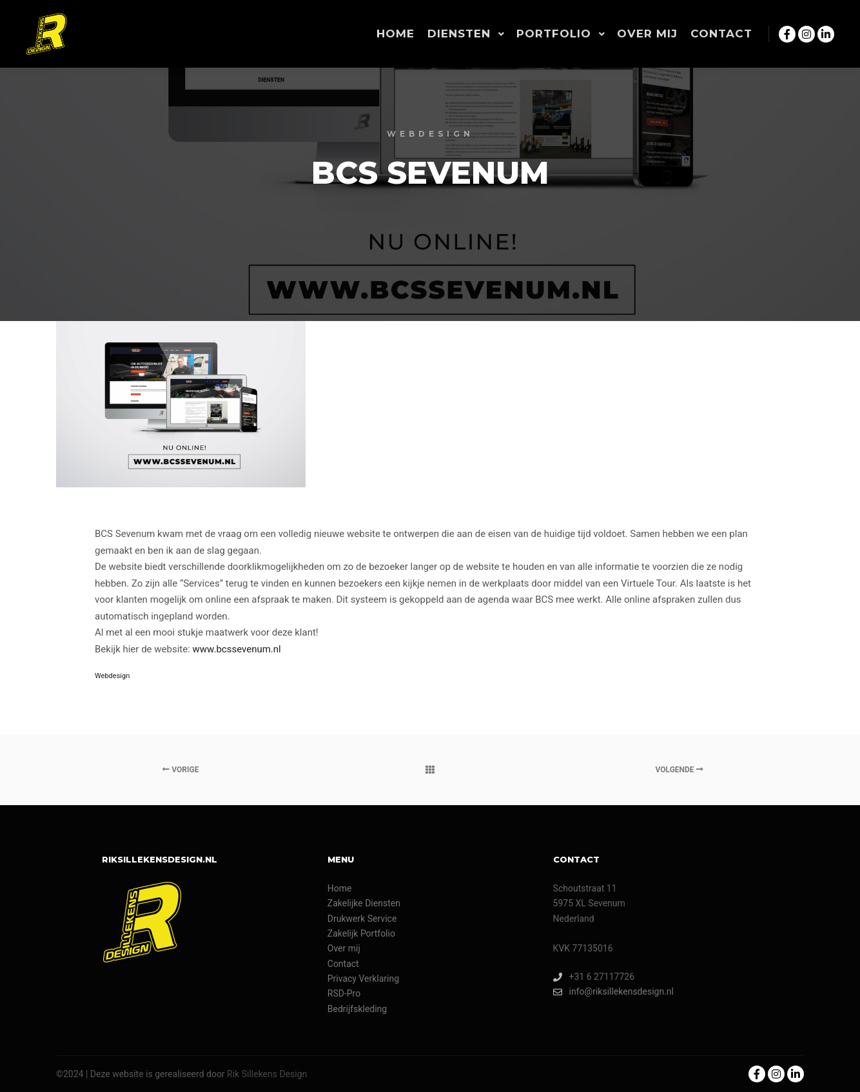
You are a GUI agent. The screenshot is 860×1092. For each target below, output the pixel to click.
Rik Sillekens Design (267, 1074)
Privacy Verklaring (363, 978)
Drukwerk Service (362, 918)
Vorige (180, 769)
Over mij (343, 948)
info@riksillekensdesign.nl (613, 991)
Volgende (679, 769)
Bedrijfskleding (357, 1009)
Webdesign (112, 676)
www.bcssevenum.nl (237, 649)
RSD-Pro (343, 993)
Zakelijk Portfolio (361, 933)
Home (339, 888)
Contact (343, 964)
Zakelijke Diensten (363, 903)
